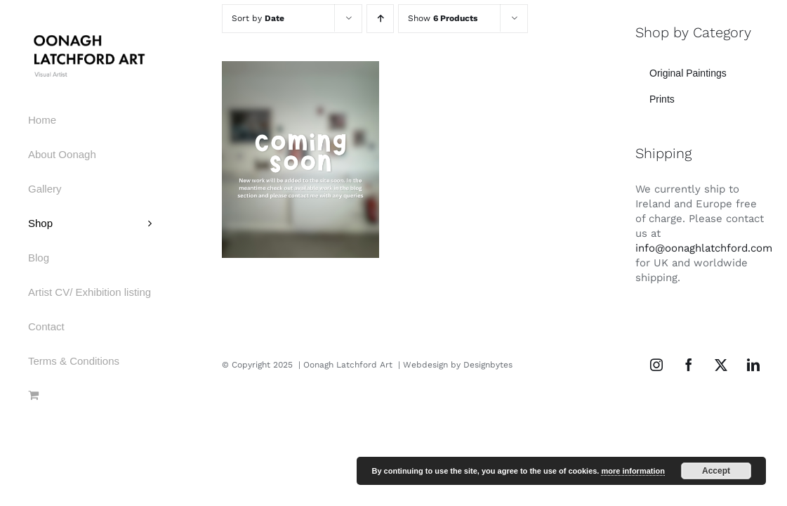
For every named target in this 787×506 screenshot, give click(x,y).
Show (442, 18)
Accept (716, 471)
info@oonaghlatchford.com (703, 248)
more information (632, 471)
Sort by (258, 18)
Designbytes (487, 365)
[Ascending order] (380, 18)
